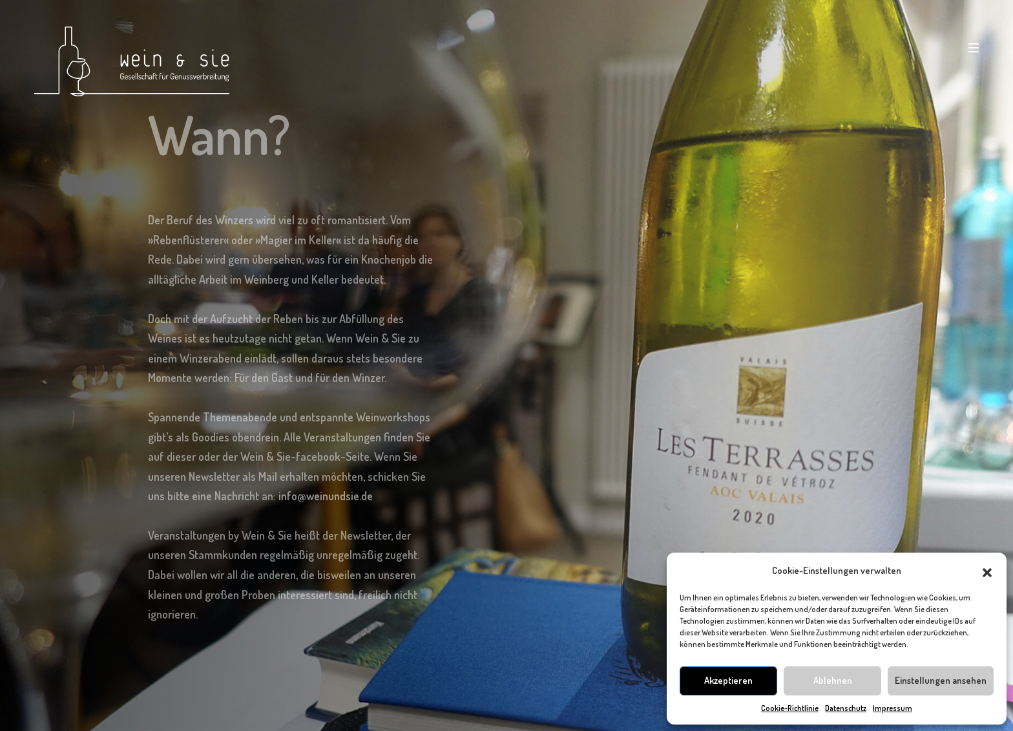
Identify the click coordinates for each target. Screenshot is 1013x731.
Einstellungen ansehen (941, 680)
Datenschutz (845, 708)
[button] (987, 570)
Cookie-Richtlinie (790, 708)
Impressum (892, 708)
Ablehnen (832, 680)
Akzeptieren (728, 680)
